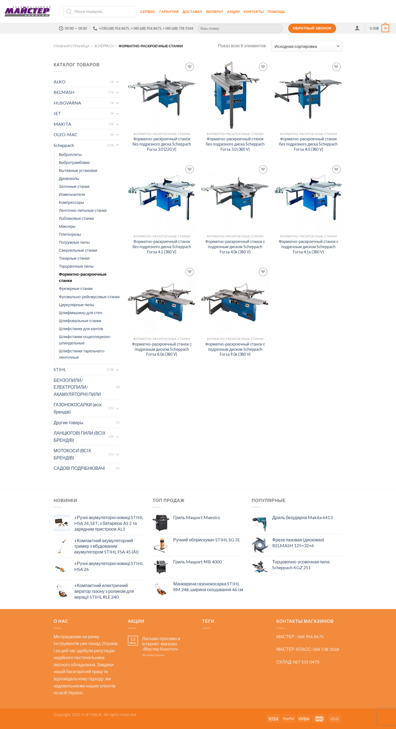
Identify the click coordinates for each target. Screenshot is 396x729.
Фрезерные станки (75, 288)
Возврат (214, 11)
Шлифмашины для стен (80, 312)
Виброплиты (70, 154)
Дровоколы (69, 178)
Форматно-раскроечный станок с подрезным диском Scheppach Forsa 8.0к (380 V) (162, 349)
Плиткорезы (70, 234)
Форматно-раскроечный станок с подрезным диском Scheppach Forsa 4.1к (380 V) (308, 246)
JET (57, 113)
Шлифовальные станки (80, 320)
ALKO (59, 81)
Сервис (148, 11)
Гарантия (168, 11)
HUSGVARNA (67, 102)
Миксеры (67, 226)
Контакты (254, 11)
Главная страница (71, 46)
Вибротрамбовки (74, 162)
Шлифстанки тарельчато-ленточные (82, 354)
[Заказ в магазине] (306, 46)
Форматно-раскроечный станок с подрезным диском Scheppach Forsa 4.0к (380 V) (235, 246)
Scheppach (104, 46)
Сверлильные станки (78, 250)
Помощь (276, 11)
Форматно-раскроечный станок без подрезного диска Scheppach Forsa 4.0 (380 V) (308, 143)
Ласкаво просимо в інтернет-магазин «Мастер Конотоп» (161, 643)
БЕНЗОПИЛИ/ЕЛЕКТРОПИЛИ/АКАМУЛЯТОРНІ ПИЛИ (77, 387)
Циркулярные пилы (76, 304)
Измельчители (72, 194)
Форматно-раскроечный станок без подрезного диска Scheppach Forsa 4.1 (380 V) (161, 246)
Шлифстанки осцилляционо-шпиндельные (85, 339)
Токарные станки (74, 258)
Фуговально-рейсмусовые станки (89, 296)
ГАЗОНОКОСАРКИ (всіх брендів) (78, 408)
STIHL (60, 369)
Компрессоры (71, 202)
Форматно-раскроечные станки (82, 277)
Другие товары (68, 422)
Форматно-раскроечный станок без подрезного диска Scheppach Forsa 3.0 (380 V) (235, 143)
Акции (233, 11)
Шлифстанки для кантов (81, 328)
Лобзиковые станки (76, 218)
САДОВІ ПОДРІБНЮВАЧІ (79, 468)
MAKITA (62, 124)
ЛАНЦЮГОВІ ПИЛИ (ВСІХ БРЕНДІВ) (80, 436)
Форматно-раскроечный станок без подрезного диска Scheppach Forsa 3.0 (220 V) (161, 143)
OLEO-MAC (66, 134)
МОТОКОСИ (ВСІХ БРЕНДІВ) (72, 454)
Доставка (192, 11)
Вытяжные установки (78, 170)
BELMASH (64, 92)
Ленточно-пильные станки (83, 210)
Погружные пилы (74, 242)
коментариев (153, 655)
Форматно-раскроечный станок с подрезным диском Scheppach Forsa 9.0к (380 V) (235, 349)
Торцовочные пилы (76, 266)
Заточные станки (74, 186)
